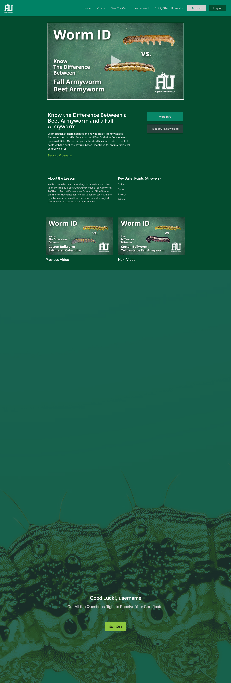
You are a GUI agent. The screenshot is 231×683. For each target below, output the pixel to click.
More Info (165, 116)
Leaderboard (141, 8)
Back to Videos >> (60, 155)
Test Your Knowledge (165, 128)
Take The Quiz (119, 8)
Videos (101, 8)
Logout (217, 8)
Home (87, 8)
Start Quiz (115, 626)
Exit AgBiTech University (169, 8)
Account (196, 8)
